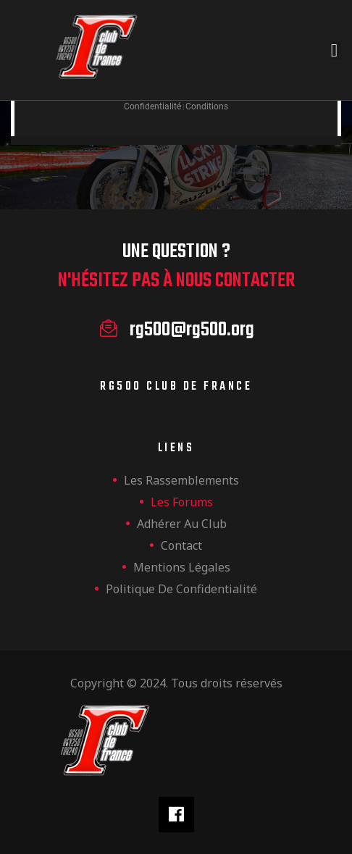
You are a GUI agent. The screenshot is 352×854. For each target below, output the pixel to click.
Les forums (182, 502)
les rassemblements (181, 480)
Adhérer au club (182, 524)
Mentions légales (181, 567)
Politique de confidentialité (181, 589)
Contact (181, 545)
